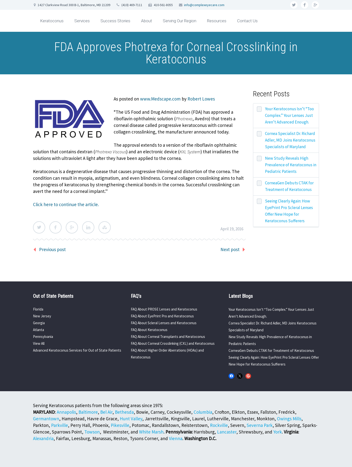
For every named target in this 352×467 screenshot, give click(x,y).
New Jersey (42, 316)
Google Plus (72, 227)
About (146, 20)
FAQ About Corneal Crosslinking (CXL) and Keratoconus (173, 343)
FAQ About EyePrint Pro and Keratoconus (162, 316)
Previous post (52, 249)
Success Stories (115, 20)
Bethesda (124, 412)
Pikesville (120, 425)
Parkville (59, 425)
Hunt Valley (131, 419)
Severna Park (260, 425)
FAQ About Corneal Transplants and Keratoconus (168, 336)
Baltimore (88, 412)
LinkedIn (88, 227)
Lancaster (226, 432)
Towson (92, 432)
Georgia (39, 323)
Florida (38, 309)
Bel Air (106, 412)
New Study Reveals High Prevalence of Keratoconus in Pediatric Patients (290, 165)
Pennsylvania (43, 336)
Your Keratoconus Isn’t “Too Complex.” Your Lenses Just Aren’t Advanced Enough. (289, 115)
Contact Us (247, 20)
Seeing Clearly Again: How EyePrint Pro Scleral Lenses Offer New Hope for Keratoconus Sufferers (289, 210)
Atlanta (38, 329)
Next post (230, 249)
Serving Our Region (179, 20)
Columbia (203, 412)
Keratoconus (52, 20)
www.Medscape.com (160, 99)
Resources (216, 20)
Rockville (219, 425)
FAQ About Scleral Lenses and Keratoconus (164, 323)
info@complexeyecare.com (204, 5)
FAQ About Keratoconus (149, 329)
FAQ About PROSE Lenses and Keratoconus (164, 309)
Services (82, 20)
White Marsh (151, 432)
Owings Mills (289, 419)
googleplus (315, 5)
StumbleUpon (105, 227)
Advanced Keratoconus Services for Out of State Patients (77, 350)
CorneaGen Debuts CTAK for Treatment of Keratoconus (289, 186)
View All (38, 343)
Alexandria (43, 438)
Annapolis (66, 412)
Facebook (55, 227)
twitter (293, 5)
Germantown (46, 419)
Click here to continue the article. (66, 204)
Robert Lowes (201, 99)
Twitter (39, 227)
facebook (304, 5)
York (277, 432)
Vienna (175, 438)
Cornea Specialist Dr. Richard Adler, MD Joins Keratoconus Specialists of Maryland (290, 140)
